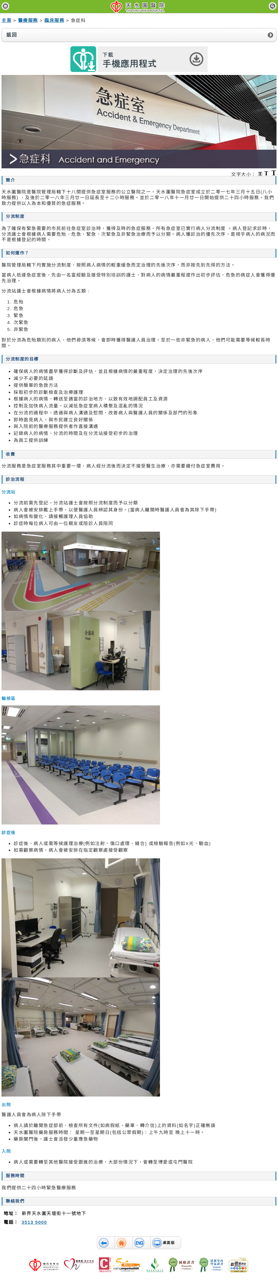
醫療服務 (28, 20)
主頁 (6, 20)
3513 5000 (34, 1222)
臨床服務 (54, 20)
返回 (11, 34)
